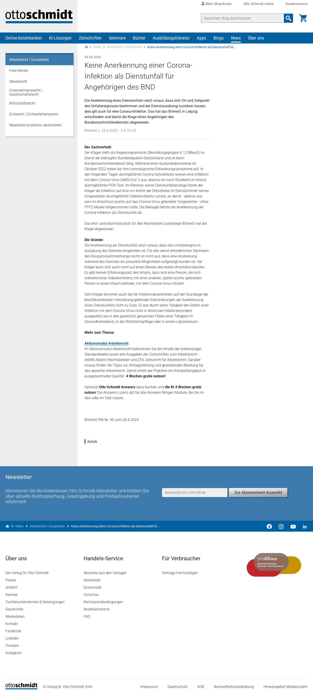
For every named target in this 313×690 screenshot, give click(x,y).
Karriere (11, 590)
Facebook (13, 626)
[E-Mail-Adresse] (194, 487)
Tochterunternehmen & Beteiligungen (35, 597)
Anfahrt (11, 582)
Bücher (139, 38)
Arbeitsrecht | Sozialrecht (124, 47)
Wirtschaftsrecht (22, 103)
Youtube (12, 641)
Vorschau (91, 590)
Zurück (92, 442)
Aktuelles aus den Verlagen (105, 568)
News (236, 38)
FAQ (87, 612)
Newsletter (92, 575)
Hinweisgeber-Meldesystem (285, 682)
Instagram (13, 648)
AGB (200, 682)
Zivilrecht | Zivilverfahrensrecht (33, 114)
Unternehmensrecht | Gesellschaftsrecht (25, 92)
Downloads (93, 582)
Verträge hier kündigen (180, 568)
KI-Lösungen (60, 38)
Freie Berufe (18, 71)
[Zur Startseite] (86, 47)
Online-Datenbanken (23, 38)
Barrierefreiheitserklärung (234, 682)
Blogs (219, 38)
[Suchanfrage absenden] (288, 18)
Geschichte (14, 604)
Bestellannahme (97, 604)
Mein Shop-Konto (219, 4)
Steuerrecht (18, 82)
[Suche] (242, 18)
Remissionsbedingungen (103, 597)
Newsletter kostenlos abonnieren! (35, 125)
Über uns (256, 38)
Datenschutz (178, 682)
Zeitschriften (90, 38)
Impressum (149, 682)
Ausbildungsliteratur (171, 38)
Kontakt (11, 619)
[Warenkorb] (303, 18)
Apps (201, 38)
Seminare (117, 38)
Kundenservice (297, 4)
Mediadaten (15, 612)
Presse (10, 575)
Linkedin (12, 633)
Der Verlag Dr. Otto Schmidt (27, 568)
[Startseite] (21, 683)
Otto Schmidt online (258, 4)
